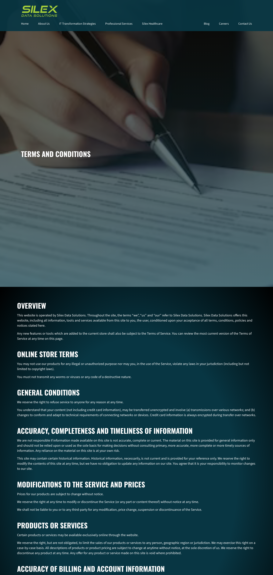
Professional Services (119, 24)
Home (25, 24)
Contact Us (245, 24)
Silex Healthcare (152, 24)
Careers (224, 24)
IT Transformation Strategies (77, 24)
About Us (44, 24)
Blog (206, 24)
